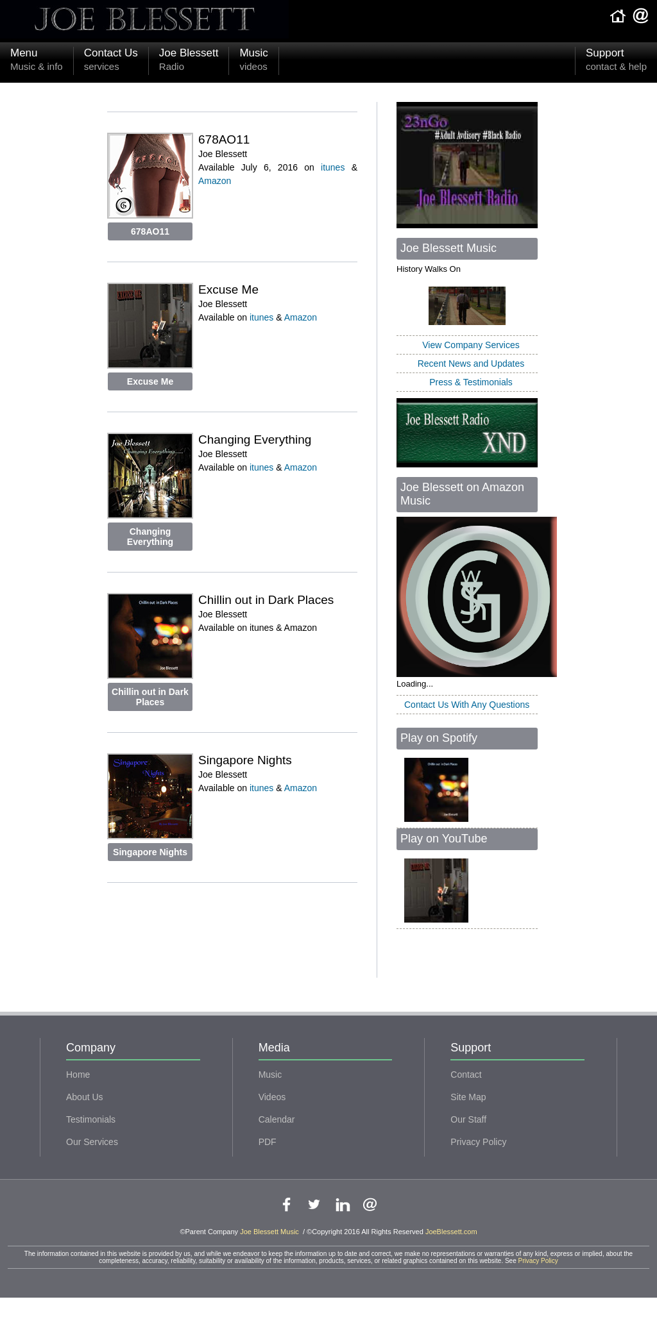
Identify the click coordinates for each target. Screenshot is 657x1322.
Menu (36, 61)
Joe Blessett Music (270, 1231)
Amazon (214, 181)
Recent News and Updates (471, 363)
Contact (465, 1074)
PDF (268, 1142)
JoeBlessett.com (451, 1231)
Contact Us (111, 61)
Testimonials (90, 1119)
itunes (333, 167)
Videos (272, 1097)
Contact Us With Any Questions (466, 704)
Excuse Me (150, 381)
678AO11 (150, 231)
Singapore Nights (150, 852)
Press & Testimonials (471, 382)
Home (78, 1074)
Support (616, 61)
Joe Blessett (189, 61)
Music (253, 61)
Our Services (92, 1142)
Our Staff (468, 1119)
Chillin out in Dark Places (150, 697)
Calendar (277, 1119)
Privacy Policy (478, 1142)
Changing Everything (150, 536)
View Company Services (470, 345)
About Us (84, 1097)
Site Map (468, 1097)
